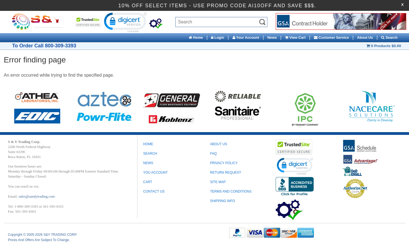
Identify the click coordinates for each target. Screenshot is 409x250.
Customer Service (331, 37)
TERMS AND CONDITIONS (230, 191)
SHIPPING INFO (222, 201)
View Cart (295, 37)
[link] (124, 22)
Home (196, 37)
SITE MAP (218, 182)
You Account (155, 172)
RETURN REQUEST (225, 172)
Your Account (246, 37)
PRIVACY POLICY (224, 163)
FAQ (213, 154)
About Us (365, 37)
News (272, 37)
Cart (147, 182)
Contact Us (153, 191)
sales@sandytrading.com (36, 196)
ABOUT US (218, 144)
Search (389, 37)
